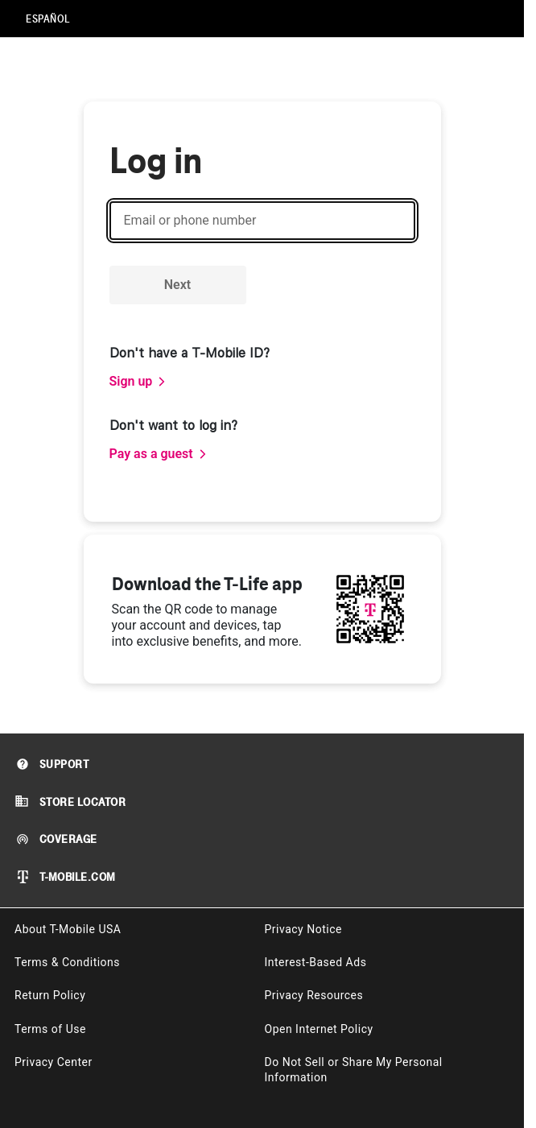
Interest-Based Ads (316, 962)
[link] (138, 381)
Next (177, 284)
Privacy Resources (314, 995)
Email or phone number (190, 220)
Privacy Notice (303, 929)
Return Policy (49, 995)
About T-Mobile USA (67, 929)
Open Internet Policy (319, 1029)
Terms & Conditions (67, 962)
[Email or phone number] (262, 220)
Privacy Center (53, 1062)
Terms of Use (50, 1029)
